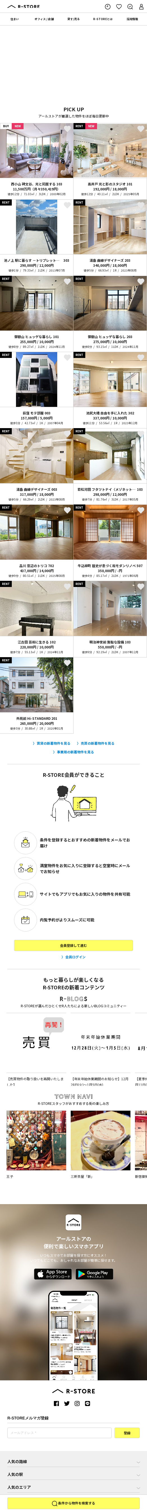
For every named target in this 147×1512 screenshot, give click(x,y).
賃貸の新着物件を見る (53, 743)
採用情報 (132, 19)
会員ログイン (75, 956)
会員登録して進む (73, 945)
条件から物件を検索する (73, 1503)
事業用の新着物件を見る (75, 751)
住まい (14, 19)
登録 (127, 1433)
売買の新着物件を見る (97, 743)
